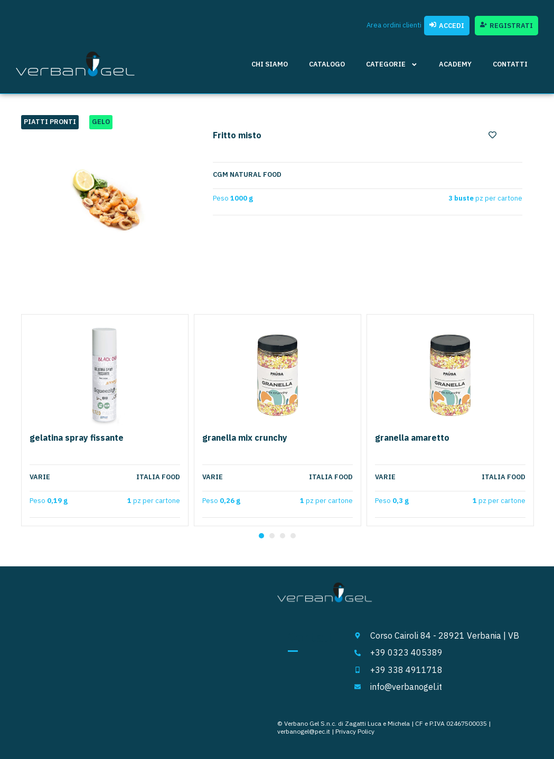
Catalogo (327, 64)
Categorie (392, 64)
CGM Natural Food (247, 174)
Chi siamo (269, 64)
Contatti (510, 64)
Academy (455, 64)
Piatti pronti (50, 121)
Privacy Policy (354, 731)
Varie (40, 477)
